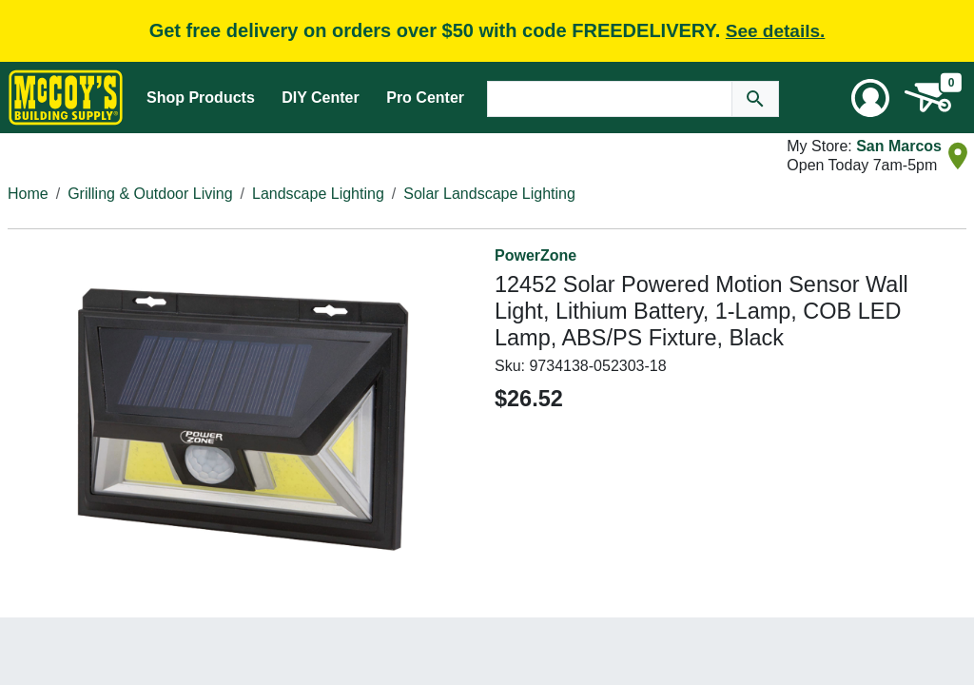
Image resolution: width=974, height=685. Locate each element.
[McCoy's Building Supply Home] (66, 97)
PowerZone (535, 255)
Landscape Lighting (318, 194)
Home (28, 194)
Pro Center (425, 97)
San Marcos (899, 146)
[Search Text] (609, 99)
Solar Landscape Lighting (489, 194)
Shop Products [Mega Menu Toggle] (200, 97)
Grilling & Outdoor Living (150, 194)
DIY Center (321, 97)
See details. (776, 31)
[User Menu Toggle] (870, 98)
